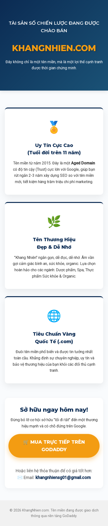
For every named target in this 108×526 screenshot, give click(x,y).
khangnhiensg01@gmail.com (63, 477)
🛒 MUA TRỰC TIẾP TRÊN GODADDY (54, 445)
